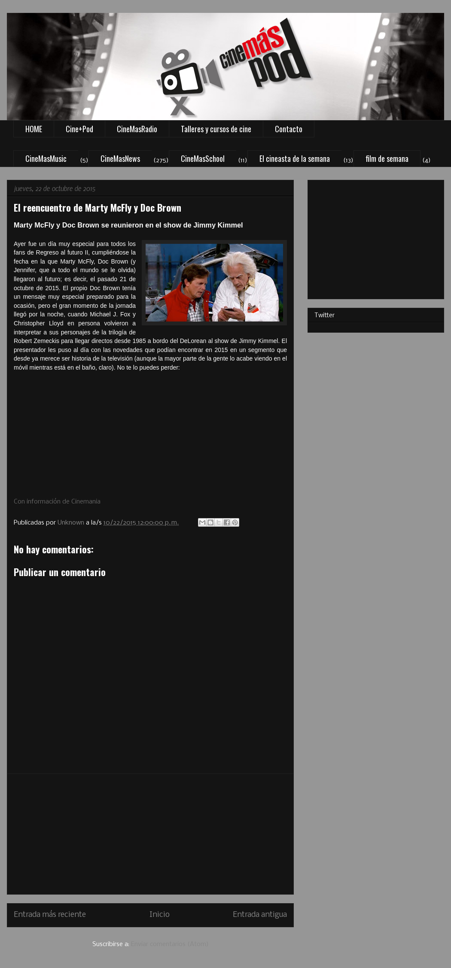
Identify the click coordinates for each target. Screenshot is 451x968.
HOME (33, 128)
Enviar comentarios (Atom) (170, 944)
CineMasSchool (203, 158)
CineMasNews (120, 158)
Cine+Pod (79, 128)
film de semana (387, 158)
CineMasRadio (137, 128)
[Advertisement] (150, 834)
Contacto (288, 128)
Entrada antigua (260, 915)
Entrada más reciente (50, 915)
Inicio (159, 915)
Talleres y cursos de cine (216, 128)
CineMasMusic (46, 158)
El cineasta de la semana (294, 158)
